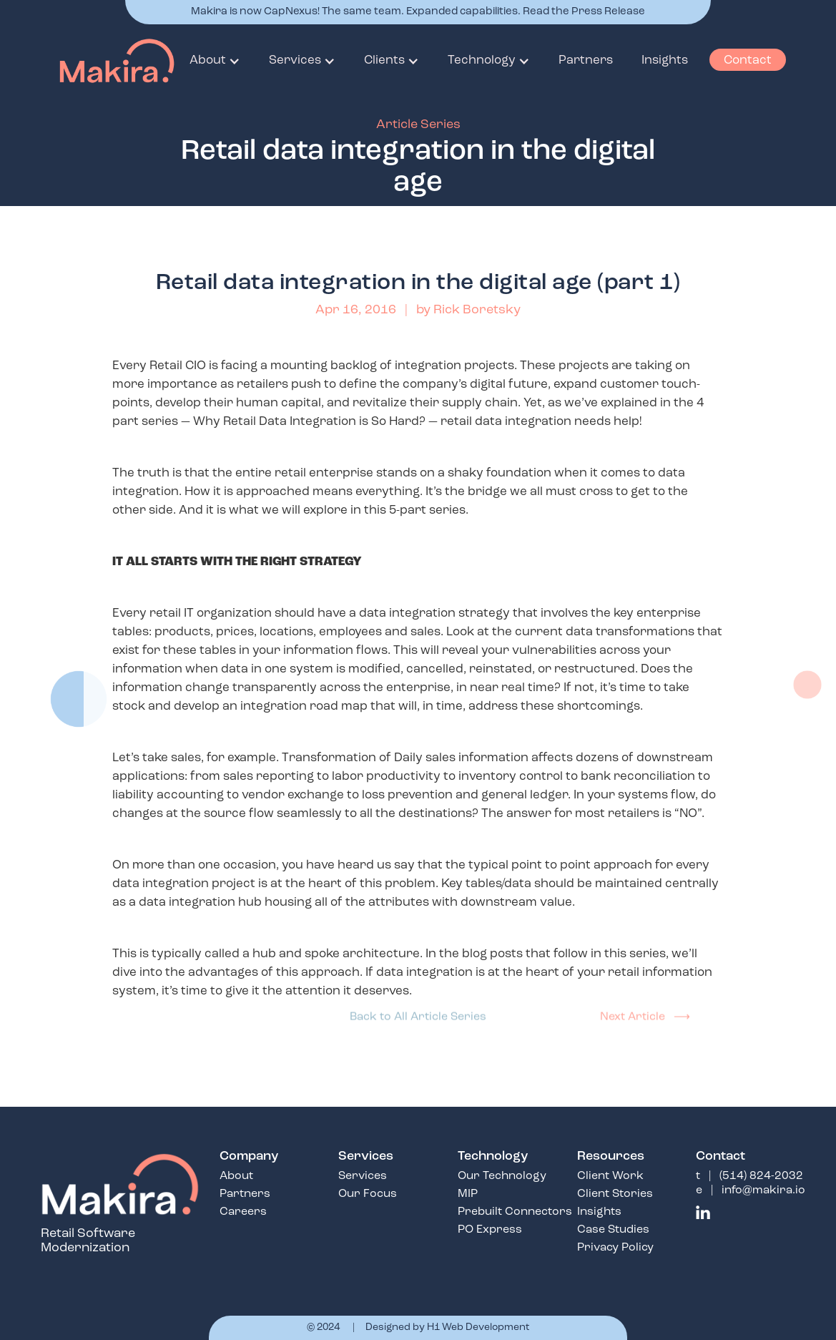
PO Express (490, 1230)
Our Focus (367, 1194)
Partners (586, 60)
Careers (243, 1212)
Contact (748, 60)
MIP (468, 1194)
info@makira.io (763, 1190)
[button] (215, 60)
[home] (95, 61)
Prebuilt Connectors (515, 1212)
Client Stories (615, 1194)
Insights (664, 60)
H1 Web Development (478, 1327)
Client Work (610, 1176)
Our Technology (502, 1176)
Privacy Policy (615, 1247)
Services (362, 1176)
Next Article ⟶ (645, 1011)
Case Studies (613, 1230)
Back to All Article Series (418, 1011)
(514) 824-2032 (761, 1176)
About (236, 1176)
